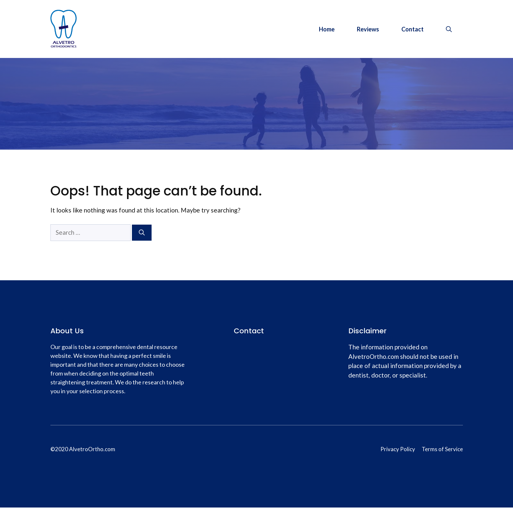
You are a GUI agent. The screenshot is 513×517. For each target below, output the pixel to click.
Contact (412, 29)
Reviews (368, 29)
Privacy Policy (397, 449)
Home (327, 29)
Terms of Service (442, 449)
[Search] (142, 233)
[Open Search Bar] (449, 29)
